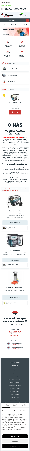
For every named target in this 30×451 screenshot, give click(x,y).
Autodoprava (15, 397)
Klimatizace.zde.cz (13, 181)
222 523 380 (7, 8)
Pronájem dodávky (15, 388)
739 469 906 (22, 8)
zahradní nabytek (15, 400)
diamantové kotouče (15, 385)
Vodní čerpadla (15, 250)
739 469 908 (8, 9)
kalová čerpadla (15, 394)
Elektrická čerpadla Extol (15, 287)
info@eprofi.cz (21, 9)
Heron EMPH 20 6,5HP (15, 102)
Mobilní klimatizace (15, 391)
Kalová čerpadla (15, 211)
